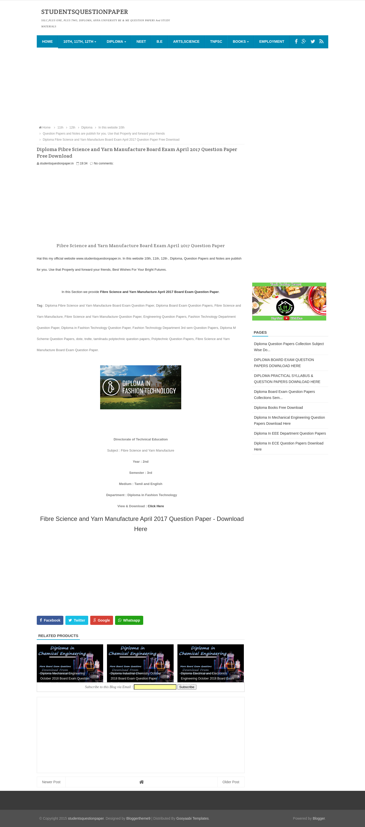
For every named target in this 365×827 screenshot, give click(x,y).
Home (47, 41)
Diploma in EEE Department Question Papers (290, 433)
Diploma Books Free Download (278, 408)
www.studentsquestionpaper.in (98, 258)
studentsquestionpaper (86, 818)
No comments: (104, 163)
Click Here (156, 506)
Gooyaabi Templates (192, 818)
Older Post (231, 782)
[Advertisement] (182, 86)
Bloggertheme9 (138, 818)
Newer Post (51, 782)
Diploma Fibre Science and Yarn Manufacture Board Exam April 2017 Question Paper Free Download (108, 139)
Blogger (319, 818)
